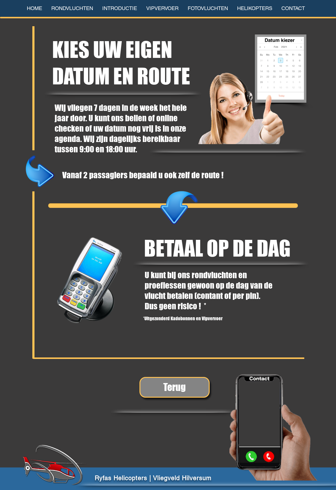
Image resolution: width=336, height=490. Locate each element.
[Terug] (174, 387)
